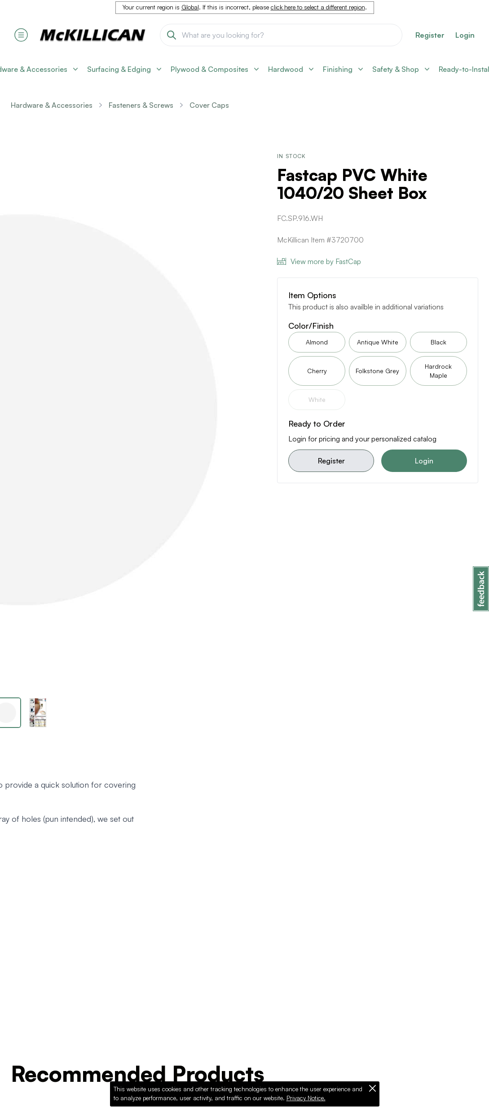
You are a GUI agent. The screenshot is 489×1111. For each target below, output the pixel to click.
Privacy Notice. (306, 1098)
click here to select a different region (318, 7)
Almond (317, 342)
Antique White (377, 342)
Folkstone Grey (377, 371)
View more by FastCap (319, 261)
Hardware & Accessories (52, 105)
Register (331, 460)
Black (438, 342)
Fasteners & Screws (141, 105)
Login (465, 35)
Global (190, 7)
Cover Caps (209, 105)
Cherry (317, 371)
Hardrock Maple (438, 370)
